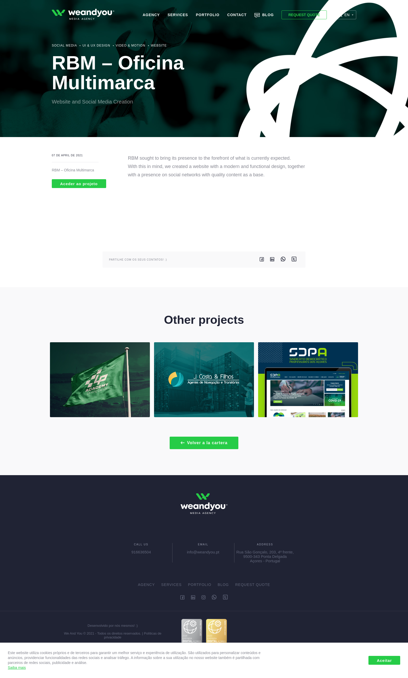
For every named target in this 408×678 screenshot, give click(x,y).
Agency (151, 15)
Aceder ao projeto (79, 184)
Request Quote (304, 15)
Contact (236, 15)
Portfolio (208, 15)
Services (178, 15)
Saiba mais (17, 668)
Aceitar (384, 660)
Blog (264, 15)
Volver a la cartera (204, 443)
